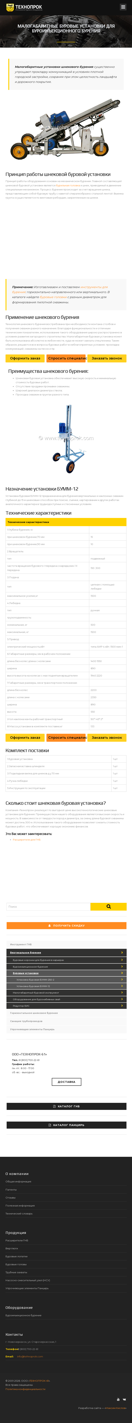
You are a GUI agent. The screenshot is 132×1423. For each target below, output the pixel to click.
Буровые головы (16, 1264)
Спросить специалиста (67, 358)
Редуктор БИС (21, 1005)
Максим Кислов (115, 1408)
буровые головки (53, 297)
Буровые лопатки (16, 1256)
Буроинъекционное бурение (30, 966)
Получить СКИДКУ (66, 925)
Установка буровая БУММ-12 (33, 986)
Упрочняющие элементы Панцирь (32, 1029)
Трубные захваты (16, 1272)
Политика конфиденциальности (25, 1389)
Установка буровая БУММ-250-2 (35, 979)
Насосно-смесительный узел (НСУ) (28, 1280)
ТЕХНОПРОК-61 (39, 1380)
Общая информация (18, 1181)
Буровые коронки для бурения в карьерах (38, 960)
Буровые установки (26, 973)
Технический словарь (19, 1213)
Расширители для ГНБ (27, 839)
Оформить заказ (25, 358)
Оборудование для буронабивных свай (36, 999)
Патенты (11, 1189)
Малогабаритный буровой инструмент (36, 992)
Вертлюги (12, 1248)
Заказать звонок (107, 358)
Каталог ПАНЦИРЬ (66, 1125)
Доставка (66, 1082)
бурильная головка (68, 185)
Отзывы (10, 1197)
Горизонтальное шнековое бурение (34, 1013)
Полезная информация (20, 1205)
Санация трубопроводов (26, 1021)
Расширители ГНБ (17, 1240)
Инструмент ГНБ (21, 944)
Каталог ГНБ (66, 1106)
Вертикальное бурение (25, 952)
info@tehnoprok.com (30, 1356)
